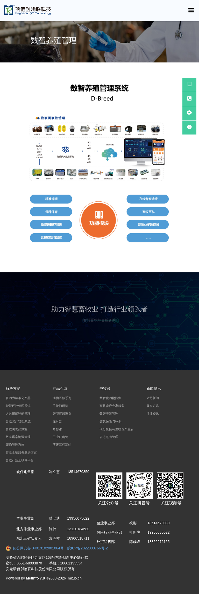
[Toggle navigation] (191, 10)
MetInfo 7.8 (35, 578)
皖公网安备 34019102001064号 (36, 548)
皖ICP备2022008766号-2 (87, 548)
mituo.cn (75, 578)
